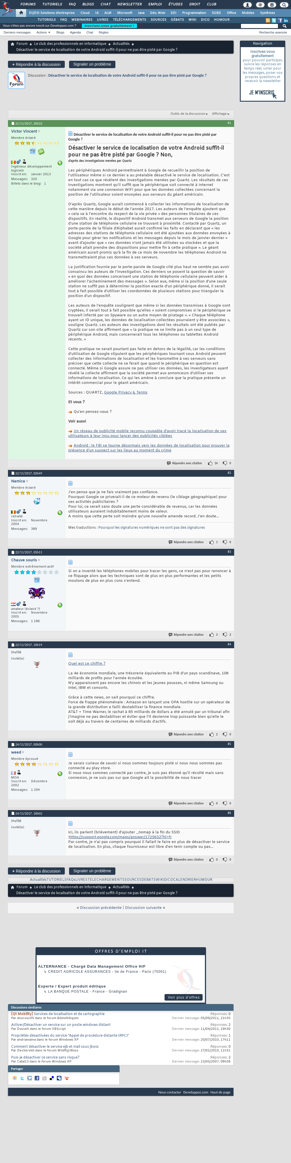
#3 (229, 552)
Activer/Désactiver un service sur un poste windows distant (61, 1025)
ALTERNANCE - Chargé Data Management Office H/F (92, 966)
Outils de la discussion (188, 114)
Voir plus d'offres (184, 997)
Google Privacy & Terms (125, 392)
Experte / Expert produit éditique (72, 986)
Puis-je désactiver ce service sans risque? (45, 1057)
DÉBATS (177, 20)
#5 (229, 744)
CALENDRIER (184, 880)
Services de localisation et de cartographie (69, 1014)
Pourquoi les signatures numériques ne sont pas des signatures (151, 528)
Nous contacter (169, 1092)
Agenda (75, 32)
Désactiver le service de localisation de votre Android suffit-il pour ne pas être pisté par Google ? (127, 75)
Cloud (85, 13)
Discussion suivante (143, 907)
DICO (205, 20)
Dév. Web (157, 13)
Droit (194, 4)
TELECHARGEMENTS (106, 880)
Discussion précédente (101, 907)
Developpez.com (195, 1092)
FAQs (70, 880)
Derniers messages (17, 32)
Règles (104, 32)
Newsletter (129, 4)
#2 (229, 473)
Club (211, 4)
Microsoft (124, 13)
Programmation (194, 13)
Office (231, 13)
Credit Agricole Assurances (79, 972)
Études (175, 4)
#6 (229, 813)
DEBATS (149, 880)
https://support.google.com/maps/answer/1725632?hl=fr (120, 837)
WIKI (192, 20)
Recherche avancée (273, 32)
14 (216, 463)
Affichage (219, 114)
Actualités (121, 44)
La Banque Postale (68, 991)
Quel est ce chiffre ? (86, 663)
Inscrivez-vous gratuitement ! (109, 26)
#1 (229, 123)
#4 (229, 644)
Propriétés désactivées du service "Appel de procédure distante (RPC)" (70, 1036)
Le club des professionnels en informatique (70, 44)
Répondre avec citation (184, 463)
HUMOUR (222, 20)
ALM (107, 13)
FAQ (72, 4)
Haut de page (220, 1092)
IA (97, 13)
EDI (173, 13)
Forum (22, 44)
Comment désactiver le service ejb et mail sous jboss (55, 1047)
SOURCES (158, 20)
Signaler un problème (92, 64)
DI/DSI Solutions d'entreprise (52, 13)
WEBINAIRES (81, 20)
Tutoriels (51, 4)
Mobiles (248, 13)
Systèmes (267, 13)
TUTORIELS (47, 20)
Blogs (88, 4)
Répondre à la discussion (36, 64)
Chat (105, 4)
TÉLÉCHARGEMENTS (129, 20)
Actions (42, 32)
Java (141, 13)
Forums (28, 4)
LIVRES (102, 20)
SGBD (216, 13)
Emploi (154, 4)
